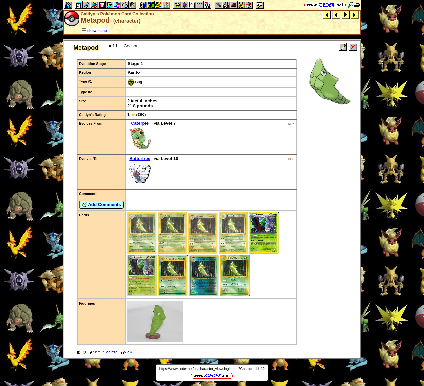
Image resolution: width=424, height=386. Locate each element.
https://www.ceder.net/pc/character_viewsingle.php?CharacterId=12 (212, 369)
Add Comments (101, 204)
